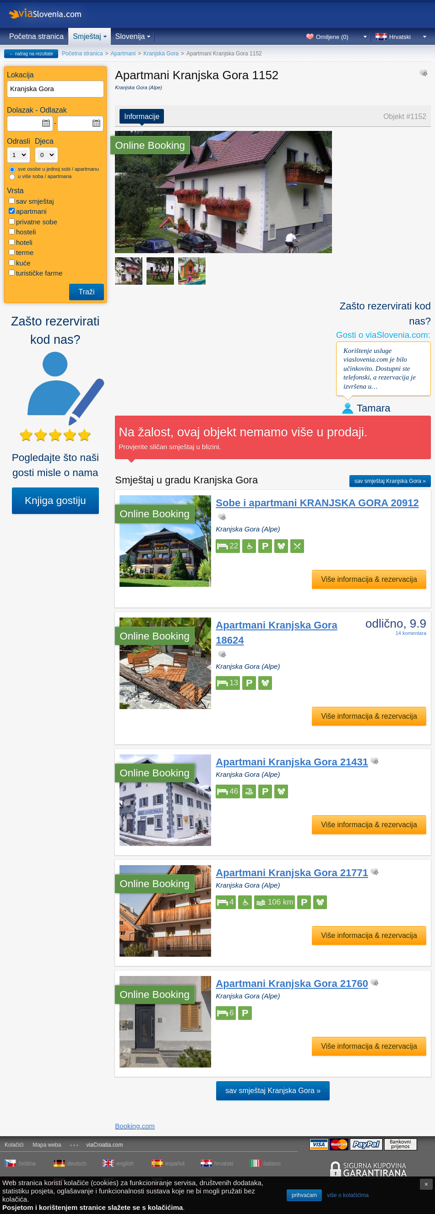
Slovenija (130, 36)
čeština (27, 1163)
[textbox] (56, 89)
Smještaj (87, 36)
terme (21, 252)
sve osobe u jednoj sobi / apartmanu (54, 169)
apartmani (28, 211)
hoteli (21, 242)
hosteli (22, 232)
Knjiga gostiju (55, 500)
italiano (272, 1163)
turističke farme (36, 273)
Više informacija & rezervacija (369, 579)
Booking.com (135, 1126)
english (125, 1163)
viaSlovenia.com (53, 14)
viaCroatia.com (104, 1145)
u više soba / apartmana (40, 176)
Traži (87, 292)
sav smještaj (31, 201)
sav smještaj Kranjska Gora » (390, 481)
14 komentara (411, 633)
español (175, 1163)
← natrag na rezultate (31, 53)
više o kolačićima (348, 1195)
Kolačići (14, 1145)
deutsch (77, 1163)
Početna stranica (36, 36)
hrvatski (223, 1163)
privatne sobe (33, 222)
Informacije (141, 116)
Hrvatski (400, 36)
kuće (20, 263)
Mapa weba (47, 1145)
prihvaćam (304, 1195)
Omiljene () (332, 36)
